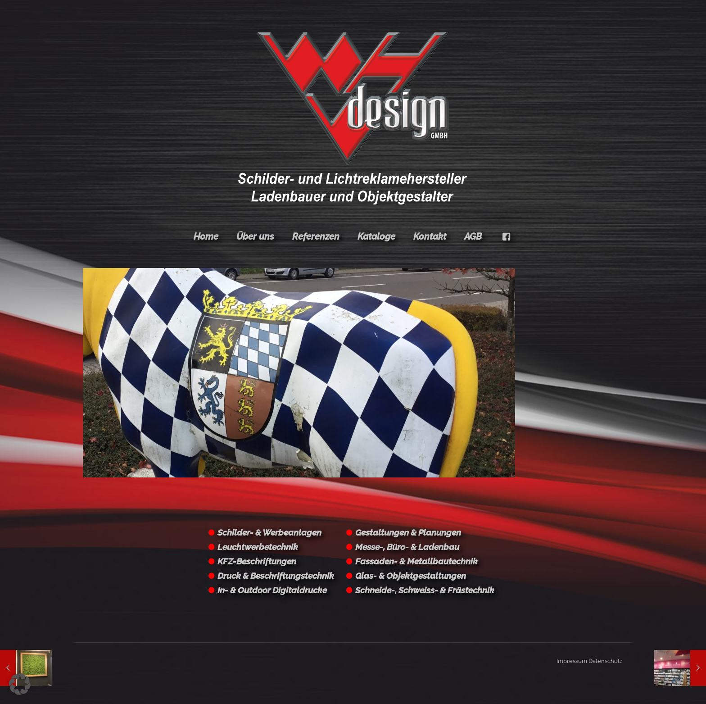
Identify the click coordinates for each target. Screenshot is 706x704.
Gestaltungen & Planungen (408, 532)
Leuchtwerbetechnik (257, 547)
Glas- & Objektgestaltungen (410, 576)
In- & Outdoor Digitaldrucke (272, 590)
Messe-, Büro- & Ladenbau (407, 547)
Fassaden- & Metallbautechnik (416, 561)
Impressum (572, 661)
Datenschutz (605, 661)
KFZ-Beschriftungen (256, 561)
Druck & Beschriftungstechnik (275, 576)
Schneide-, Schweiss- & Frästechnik (424, 590)
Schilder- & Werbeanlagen (269, 532)
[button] (20, 684)
